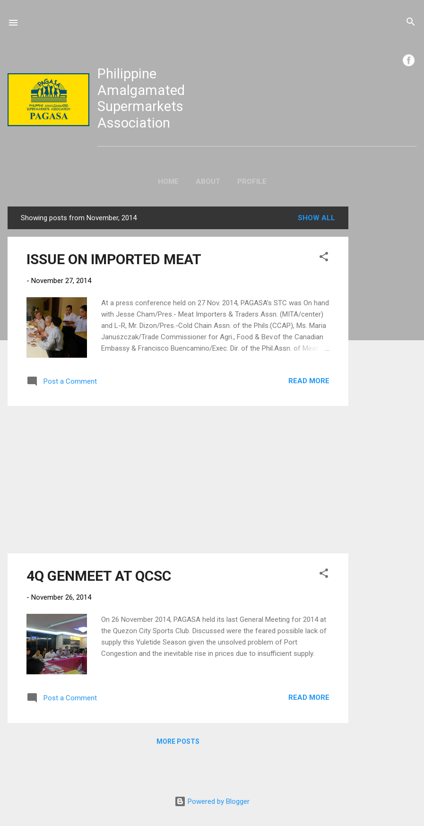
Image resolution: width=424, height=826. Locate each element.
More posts (177, 741)
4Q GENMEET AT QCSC (98, 576)
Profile (252, 181)
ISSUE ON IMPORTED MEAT (113, 259)
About (208, 181)
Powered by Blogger (212, 801)
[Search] (410, 23)
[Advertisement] (386, 348)
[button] (323, 258)
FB (409, 60)
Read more (308, 381)
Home (168, 181)
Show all (316, 218)
